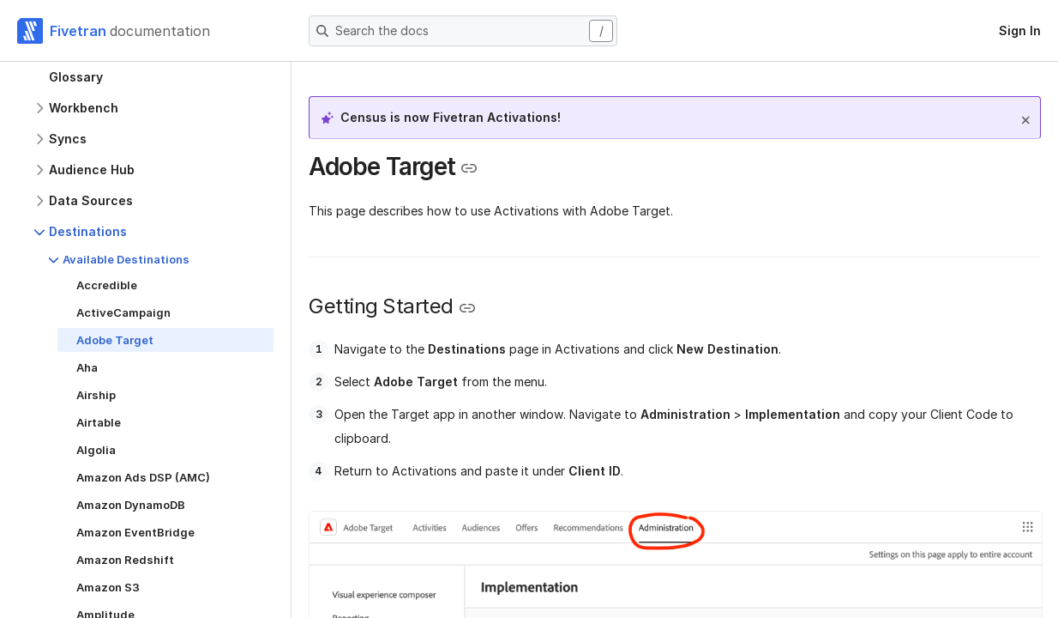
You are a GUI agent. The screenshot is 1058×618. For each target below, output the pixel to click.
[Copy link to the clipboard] (469, 168)
